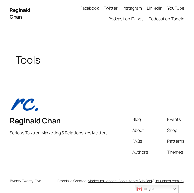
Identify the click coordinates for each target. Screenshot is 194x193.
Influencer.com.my (169, 180)
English (146, 189)
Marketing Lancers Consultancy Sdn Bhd (120, 180)
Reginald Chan (20, 13)
